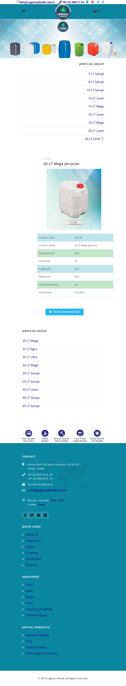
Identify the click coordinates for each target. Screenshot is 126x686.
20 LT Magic (31, 365)
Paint (29, 591)
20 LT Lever (96, 131)
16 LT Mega (96, 122)
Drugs (30, 597)
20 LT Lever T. (94, 139)
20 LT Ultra (30, 357)
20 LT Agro (30, 349)
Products (32, 565)
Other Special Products (42, 653)
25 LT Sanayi (31, 381)
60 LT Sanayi (31, 406)
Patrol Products (36, 615)
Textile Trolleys (36, 647)
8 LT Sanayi (96, 82)
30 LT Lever (30, 389)
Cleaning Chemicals (39, 609)
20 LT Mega (30, 341)
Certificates (34, 559)
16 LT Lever (96, 114)
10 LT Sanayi (95, 90)
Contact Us (33, 541)
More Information (64, 311)
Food (29, 585)
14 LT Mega (96, 106)
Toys (29, 641)
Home (30, 547)
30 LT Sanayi (31, 398)
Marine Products (37, 635)
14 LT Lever (96, 98)
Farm (29, 603)
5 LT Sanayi (96, 74)
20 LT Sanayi (31, 373)
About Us (32, 534)
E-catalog (32, 553)
